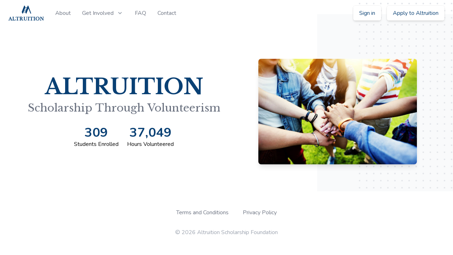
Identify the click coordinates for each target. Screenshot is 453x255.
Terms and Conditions (202, 212)
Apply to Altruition (415, 13)
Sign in (367, 13)
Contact (166, 13)
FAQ (140, 13)
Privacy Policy (260, 212)
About (63, 13)
